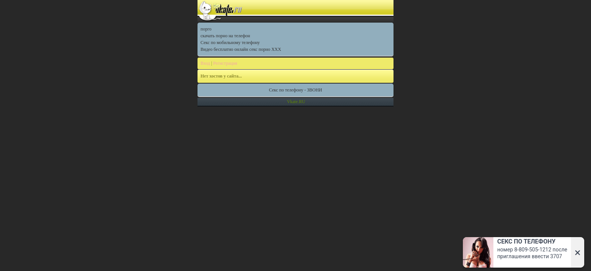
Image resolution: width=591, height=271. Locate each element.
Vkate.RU (296, 101)
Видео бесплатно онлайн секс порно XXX (241, 49)
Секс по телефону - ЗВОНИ (295, 90)
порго (206, 29)
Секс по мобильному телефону (230, 42)
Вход (205, 63)
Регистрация (225, 63)
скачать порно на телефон (225, 35)
